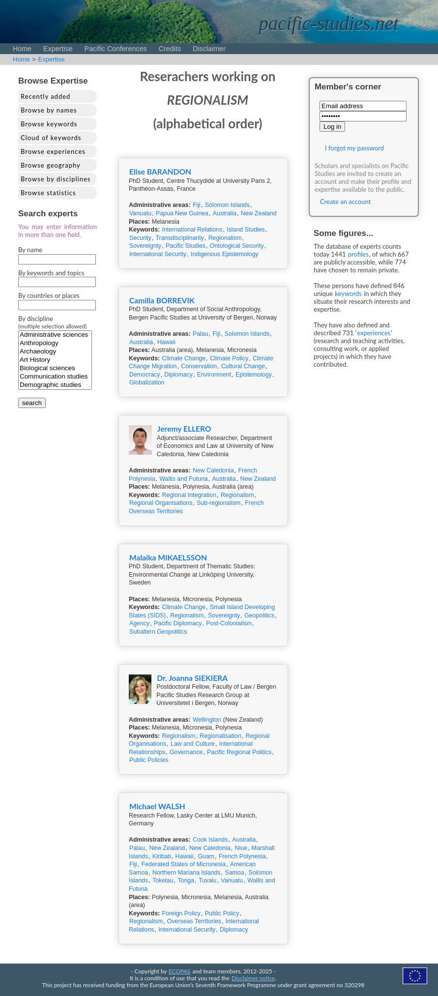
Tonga (185, 880)
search (32, 403)
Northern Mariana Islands (186, 872)
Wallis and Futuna (183, 478)
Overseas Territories (194, 921)
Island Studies (246, 229)
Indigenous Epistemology (225, 254)
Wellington (207, 719)
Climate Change (184, 358)
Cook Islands (210, 839)
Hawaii (166, 342)
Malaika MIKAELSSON (168, 557)
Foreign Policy (181, 913)
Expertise (58, 49)
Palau (200, 333)
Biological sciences (55, 368)
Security (140, 237)
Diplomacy (178, 374)
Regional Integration (189, 495)
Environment (214, 374)
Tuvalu (208, 880)
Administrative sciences (55, 335)
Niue (241, 848)
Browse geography (51, 165)
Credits (170, 49)
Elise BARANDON (160, 171)
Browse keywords (49, 124)
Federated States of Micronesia (184, 864)
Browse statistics (48, 193)
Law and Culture (193, 743)
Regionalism (225, 237)
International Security (157, 254)
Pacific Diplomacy (178, 623)
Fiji (197, 205)
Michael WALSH (157, 806)
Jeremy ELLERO (184, 428)
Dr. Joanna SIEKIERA (192, 678)
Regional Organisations (160, 502)
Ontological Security (237, 245)
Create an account (345, 201)
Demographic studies (55, 385)
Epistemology (253, 374)
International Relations (192, 229)
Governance (186, 752)
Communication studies (55, 377)
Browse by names (49, 110)
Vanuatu (140, 213)
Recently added (45, 96)
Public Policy (222, 913)
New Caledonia (213, 470)
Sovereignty (145, 245)
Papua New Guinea (182, 213)
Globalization (146, 382)
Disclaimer (209, 49)
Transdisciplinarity (179, 237)
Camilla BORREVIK (162, 300)
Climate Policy (229, 358)
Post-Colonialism (229, 623)
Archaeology (55, 352)
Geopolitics (259, 615)
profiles (358, 254)
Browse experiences (53, 151)
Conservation (199, 366)
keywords (348, 293)
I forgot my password (354, 148)
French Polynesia (242, 856)
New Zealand (259, 213)
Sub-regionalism (218, 502)
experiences (373, 333)
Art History (55, 360)
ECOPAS (179, 970)
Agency (139, 623)
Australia (224, 213)
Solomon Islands (227, 205)
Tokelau (163, 880)
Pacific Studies (185, 245)
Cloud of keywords (51, 138)
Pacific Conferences (116, 49)
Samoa (234, 872)
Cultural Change (243, 366)
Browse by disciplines (55, 179)
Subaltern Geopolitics (158, 631)
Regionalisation (220, 735)
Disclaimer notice (253, 977)
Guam (206, 856)
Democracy (144, 374)
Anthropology (55, 343)
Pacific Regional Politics (239, 752)
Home (22, 49)
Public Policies (149, 760)
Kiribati (161, 856)
